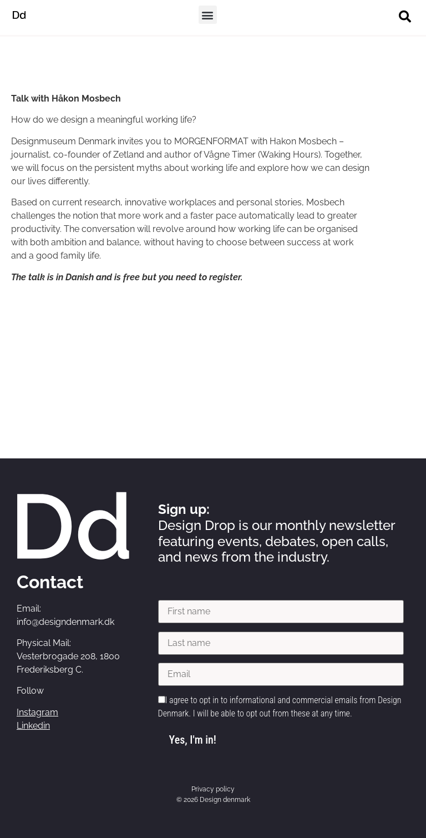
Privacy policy (213, 789)
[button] (208, 15)
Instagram (37, 712)
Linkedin (33, 725)
